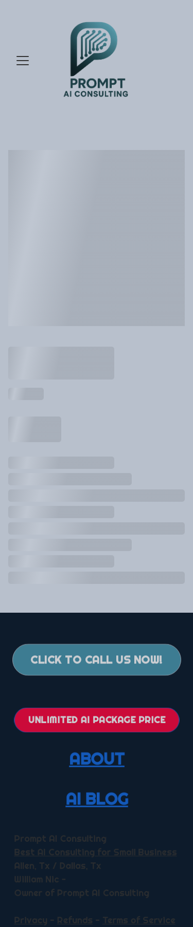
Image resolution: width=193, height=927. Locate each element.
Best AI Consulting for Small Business (94, 852)
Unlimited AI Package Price (96, 719)
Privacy (31, 919)
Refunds (75, 919)
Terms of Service (137, 919)
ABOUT (96, 758)
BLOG (106, 798)
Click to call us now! (96, 661)
